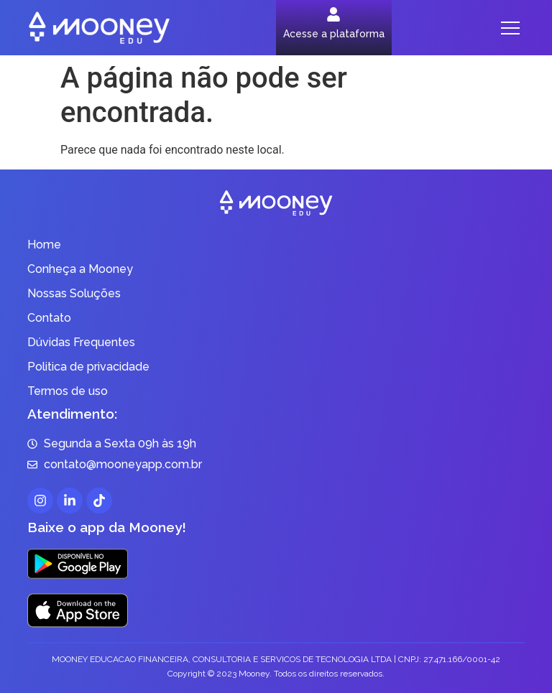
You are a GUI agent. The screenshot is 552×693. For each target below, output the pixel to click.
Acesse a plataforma (334, 33)
